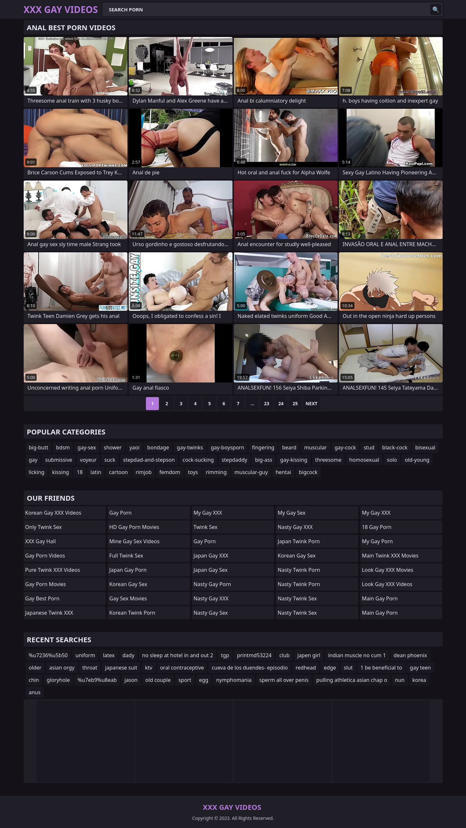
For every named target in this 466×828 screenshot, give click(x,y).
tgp (225, 655)
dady (129, 655)
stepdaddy (234, 459)
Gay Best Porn (42, 598)
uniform (85, 655)
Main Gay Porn (380, 598)
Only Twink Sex (43, 527)
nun (400, 680)
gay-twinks (190, 447)
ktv (148, 667)
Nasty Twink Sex (297, 598)
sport (184, 680)
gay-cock (345, 447)
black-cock (395, 447)
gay (33, 459)
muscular (315, 447)
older (35, 667)
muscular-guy (251, 472)
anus (35, 692)
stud (369, 447)
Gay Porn (120, 512)
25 (295, 403)
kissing (60, 472)
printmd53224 (254, 655)
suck (109, 459)
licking (36, 472)
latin (95, 472)
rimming (216, 472)
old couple (158, 680)
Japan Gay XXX (211, 555)
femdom (170, 472)
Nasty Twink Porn (299, 569)
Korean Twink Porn (132, 612)
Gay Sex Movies (128, 598)
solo (392, 459)
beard (289, 447)
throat (89, 667)
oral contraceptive (182, 667)
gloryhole (58, 680)
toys (193, 472)
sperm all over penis (283, 680)
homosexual (364, 459)
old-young (417, 459)
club (284, 655)
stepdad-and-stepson (149, 459)
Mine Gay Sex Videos (134, 541)
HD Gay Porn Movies (134, 527)
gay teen (420, 667)
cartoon (118, 472)
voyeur (88, 459)
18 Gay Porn (376, 527)
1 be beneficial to (381, 667)
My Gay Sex (291, 512)
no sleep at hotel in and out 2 (177, 655)
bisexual (425, 447)
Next (311, 403)
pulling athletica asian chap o (351, 680)
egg (204, 680)
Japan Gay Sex (211, 569)
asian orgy (62, 667)
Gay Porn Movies (45, 584)
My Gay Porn (377, 541)
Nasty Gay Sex (211, 612)
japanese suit (121, 667)
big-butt (38, 447)
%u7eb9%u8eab (97, 680)
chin (34, 680)
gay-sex (87, 447)
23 (266, 403)
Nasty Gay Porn (212, 584)
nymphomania (233, 680)
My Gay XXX (208, 512)
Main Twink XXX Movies (390, 555)
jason (131, 680)
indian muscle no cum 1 (357, 655)
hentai (283, 472)
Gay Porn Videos (45, 555)
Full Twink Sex (126, 555)
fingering (263, 447)
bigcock (308, 472)
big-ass (263, 459)
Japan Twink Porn (299, 541)
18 (80, 472)
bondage (158, 447)
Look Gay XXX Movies (387, 569)
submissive (58, 459)
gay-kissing (293, 459)
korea (419, 680)
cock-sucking (198, 459)
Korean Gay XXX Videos (53, 512)
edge (330, 667)
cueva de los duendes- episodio (250, 667)
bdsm (63, 447)
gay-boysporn (227, 447)
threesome (328, 459)
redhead (305, 667)
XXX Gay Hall (40, 541)
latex (108, 655)
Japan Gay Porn (128, 569)
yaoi (134, 447)
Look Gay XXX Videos (387, 584)
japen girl (308, 655)
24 (280, 403)
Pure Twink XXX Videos (52, 569)
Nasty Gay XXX (211, 598)
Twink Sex (206, 527)
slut (348, 667)
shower (113, 447)
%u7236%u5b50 (48, 655)
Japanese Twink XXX (49, 612)
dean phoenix (410, 655)
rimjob (143, 472)
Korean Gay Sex (128, 584)
